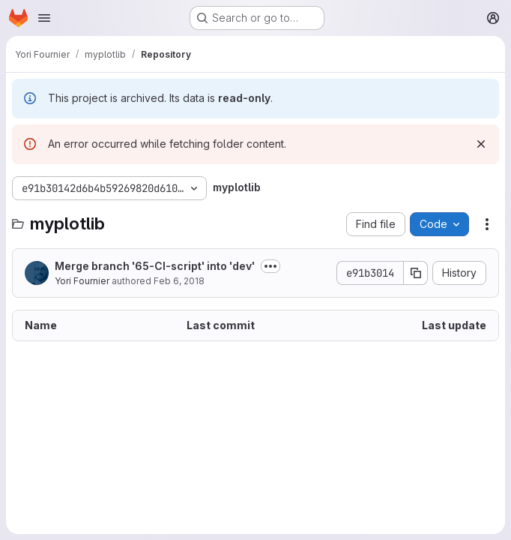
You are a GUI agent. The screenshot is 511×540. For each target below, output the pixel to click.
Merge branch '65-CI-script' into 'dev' (155, 266)
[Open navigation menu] (44, 18)
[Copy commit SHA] (416, 273)
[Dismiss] (481, 144)
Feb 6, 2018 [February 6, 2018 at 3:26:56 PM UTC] (179, 280)
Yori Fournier (82, 280)
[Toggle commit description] (270, 266)
